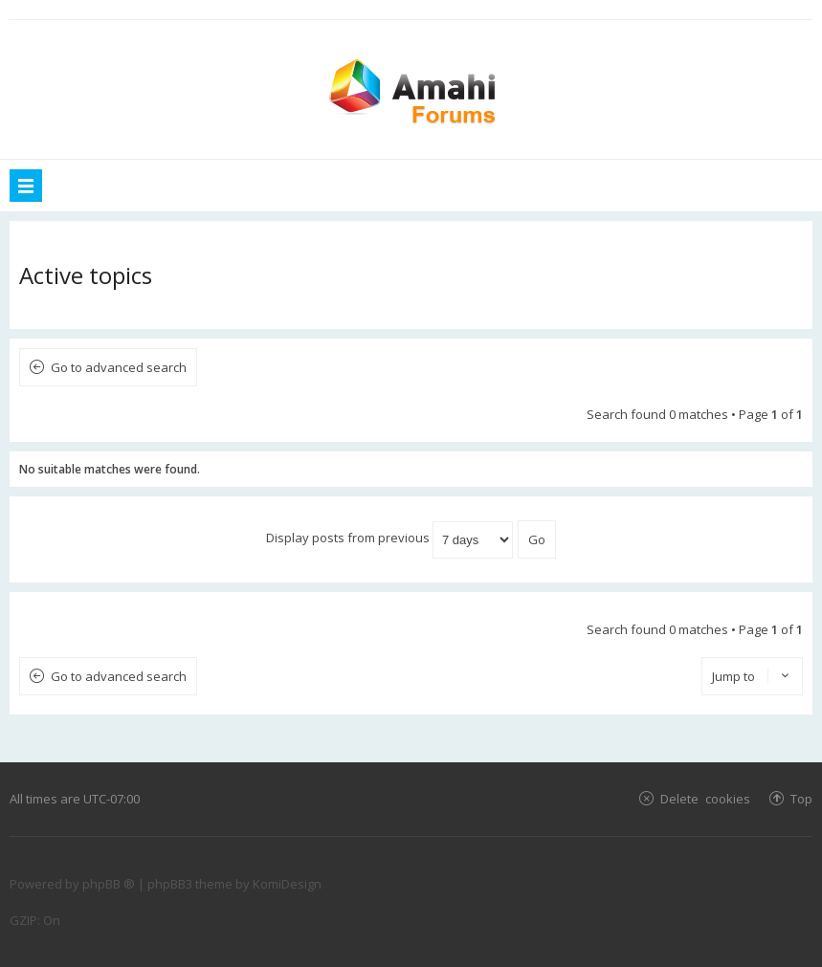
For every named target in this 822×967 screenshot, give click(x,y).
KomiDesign (287, 883)
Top (801, 798)
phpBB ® (108, 883)
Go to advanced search (119, 367)
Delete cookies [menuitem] (705, 798)
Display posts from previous (389, 537)
